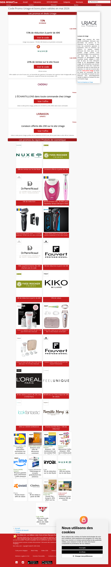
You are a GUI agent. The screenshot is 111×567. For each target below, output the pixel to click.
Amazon (8, 5)
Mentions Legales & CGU (22, 556)
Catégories (66, 2)
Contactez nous (52, 556)
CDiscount (53, 5)
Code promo (37, 2)
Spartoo (76, 5)
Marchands (79, 2)
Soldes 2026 (44, 550)
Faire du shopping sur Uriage (85, 82)
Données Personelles (39, 556)
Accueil (25, 2)
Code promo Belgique (21, 550)
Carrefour (31, 5)
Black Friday (34, 550)
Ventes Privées (56, 550)
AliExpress (98, 5)
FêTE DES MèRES (52, 2)
